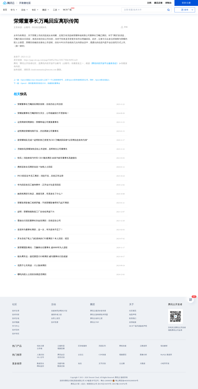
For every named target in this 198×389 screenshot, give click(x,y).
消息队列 (102, 346)
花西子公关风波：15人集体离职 (32, 265)
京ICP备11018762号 (119, 384)
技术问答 (15, 315)
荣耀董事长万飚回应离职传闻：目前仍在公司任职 (40, 104)
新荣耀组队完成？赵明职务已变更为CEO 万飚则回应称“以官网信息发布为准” (53, 140)
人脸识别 (40, 355)
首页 (5, 10)
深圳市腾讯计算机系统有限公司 (72, 381)
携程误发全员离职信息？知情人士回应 (35, 167)
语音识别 (61, 357)
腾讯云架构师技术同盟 (99, 315)
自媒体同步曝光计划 (59, 311)
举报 (124, 27)
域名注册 (40, 346)
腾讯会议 (61, 355)
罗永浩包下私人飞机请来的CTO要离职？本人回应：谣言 (43, 238)
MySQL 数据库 (166, 355)
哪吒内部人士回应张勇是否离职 (32, 274)
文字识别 (102, 363)
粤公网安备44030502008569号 (126, 381)
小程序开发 (164, 363)
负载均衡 (61, 363)
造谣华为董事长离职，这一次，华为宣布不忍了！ (40, 229)
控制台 (168, 3)
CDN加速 (102, 355)
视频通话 (122, 355)
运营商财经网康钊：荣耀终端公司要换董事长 (38, 122)
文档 (149, 3)
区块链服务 (82, 346)
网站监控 (40, 366)
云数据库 (143, 346)
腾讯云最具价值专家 (98, 311)
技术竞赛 (54, 322)
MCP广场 (67, 9)
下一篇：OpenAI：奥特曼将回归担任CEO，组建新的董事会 (37, 83)
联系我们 (132, 318)
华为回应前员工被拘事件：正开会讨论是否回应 (39, 185)
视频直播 (61, 348)
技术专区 (15, 334)
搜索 (168, 10)
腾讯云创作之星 (96, 318)
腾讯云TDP (94, 322)
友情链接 (132, 322)
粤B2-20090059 (107, 381)
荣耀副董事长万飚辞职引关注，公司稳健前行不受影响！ (43, 113)
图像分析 (143, 355)
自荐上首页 (55, 318)
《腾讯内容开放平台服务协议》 (104, 63)
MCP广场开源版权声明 (138, 326)
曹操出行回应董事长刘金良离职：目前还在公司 (39, 221)
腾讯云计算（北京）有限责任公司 (84, 384)
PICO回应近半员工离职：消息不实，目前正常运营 (40, 176)
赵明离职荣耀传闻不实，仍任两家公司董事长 (38, 131)
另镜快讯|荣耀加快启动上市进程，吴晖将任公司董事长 (42, 149)
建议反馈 (158, 3)
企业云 (80, 355)
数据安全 (40, 363)
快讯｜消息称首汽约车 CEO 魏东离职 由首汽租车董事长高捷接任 (47, 158)
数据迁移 (61, 366)
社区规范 (132, 311)
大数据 (142, 363)
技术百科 (15, 330)
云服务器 (61, 346)
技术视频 (15, 322)
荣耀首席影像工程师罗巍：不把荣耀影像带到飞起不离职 (43, 203)
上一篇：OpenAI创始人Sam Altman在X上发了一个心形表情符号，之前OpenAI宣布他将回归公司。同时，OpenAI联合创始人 (62, 80)
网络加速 (122, 346)
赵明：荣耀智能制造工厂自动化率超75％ (36, 212)
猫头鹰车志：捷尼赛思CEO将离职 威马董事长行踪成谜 (43, 256)
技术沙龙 (15, 318)
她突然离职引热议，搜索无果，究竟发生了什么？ (40, 194)
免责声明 (132, 315)
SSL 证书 (40, 357)
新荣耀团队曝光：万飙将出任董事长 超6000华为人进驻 (43, 247)
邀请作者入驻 (56, 315)
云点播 (122, 363)
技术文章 (15, 311)
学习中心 (15, 326)
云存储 (39, 348)
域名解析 (164, 346)
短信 (80, 363)
